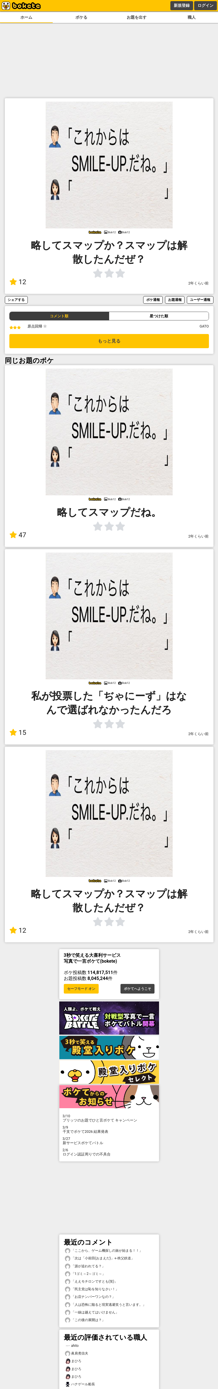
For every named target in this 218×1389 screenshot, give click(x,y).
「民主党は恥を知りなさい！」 (92, 1289)
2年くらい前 (198, 283)
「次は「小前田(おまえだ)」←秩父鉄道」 (99, 1258)
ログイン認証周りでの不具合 (109, 1152)
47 (17, 535)
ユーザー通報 (200, 299)
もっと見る (109, 341)
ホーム (26, 17)
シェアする (16, 299)
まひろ (73, 1361)
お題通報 (175, 299)
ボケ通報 (153, 299)
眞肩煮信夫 (76, 1353)
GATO (204, 326)
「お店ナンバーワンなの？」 (90, 1297)
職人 (192, 17)
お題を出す (137, 17)
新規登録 (182, 5)
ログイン (205, 5)
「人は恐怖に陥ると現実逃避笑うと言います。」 (105, 1304)
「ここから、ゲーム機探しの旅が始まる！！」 (104, 1250)
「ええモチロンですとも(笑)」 (91, 1281)
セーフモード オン (81, 989)
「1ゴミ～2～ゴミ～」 (85, 1274)
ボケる (81, 17)
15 (17, 733)
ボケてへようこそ (137, 989)
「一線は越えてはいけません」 (92, 1312)
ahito (72, 1346)
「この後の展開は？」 (85, 1320)
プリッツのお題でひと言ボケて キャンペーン (109, 1118)
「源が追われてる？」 (85, 1266)
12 (17, 282)
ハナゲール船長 (80, 1384)
